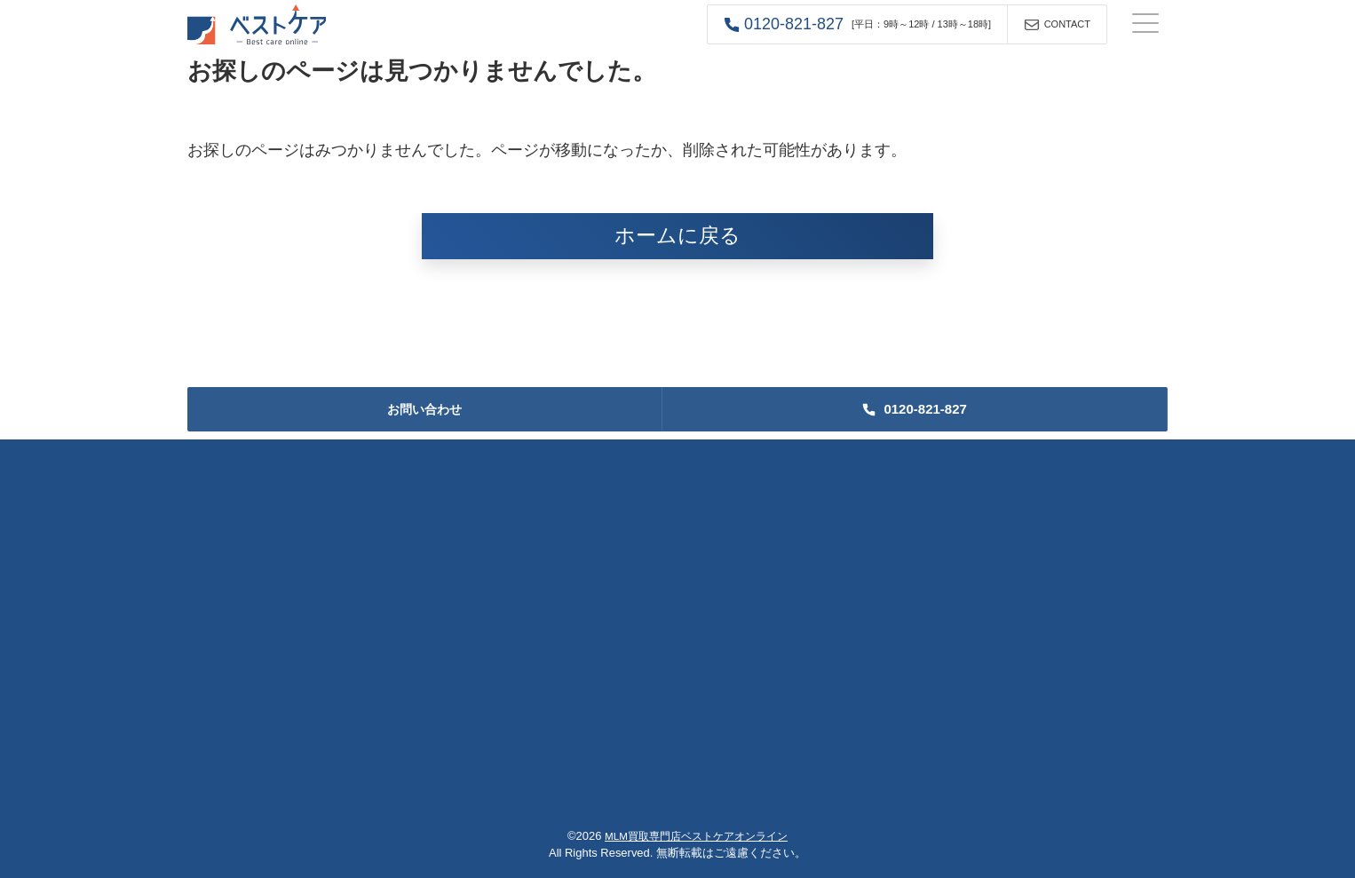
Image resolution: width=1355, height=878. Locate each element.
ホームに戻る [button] (677, 236)
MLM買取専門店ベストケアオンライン (696, 836)
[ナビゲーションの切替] (1145, 25)
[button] (857, 24)
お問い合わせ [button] (424, 409)
